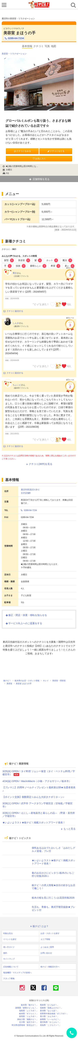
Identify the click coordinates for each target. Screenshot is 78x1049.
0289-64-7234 (14, 38)
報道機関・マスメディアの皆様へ (17, 973)
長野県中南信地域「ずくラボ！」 (54, 1014)
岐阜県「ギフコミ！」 (28, 1014)
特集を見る (8, 933)
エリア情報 (45, 939)
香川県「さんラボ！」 (49, 1016)
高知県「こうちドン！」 (50, 1025)
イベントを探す (10, 939)
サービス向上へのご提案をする (23, 623)
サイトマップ (9, 959)
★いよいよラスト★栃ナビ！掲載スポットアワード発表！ (33, 822)
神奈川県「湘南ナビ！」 (27, 1019)
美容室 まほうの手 (19, 33)
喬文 (15, 273)
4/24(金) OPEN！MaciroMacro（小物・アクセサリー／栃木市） (36, 781)
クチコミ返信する (13, 311)
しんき (16, 323)
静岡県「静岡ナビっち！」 (26, 1008)
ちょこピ (17, 385)
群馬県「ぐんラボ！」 (28, 1016)
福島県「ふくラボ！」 (28, 1011)
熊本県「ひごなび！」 (49, 1005)
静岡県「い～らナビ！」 (50, 1019)
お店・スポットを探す (50, 933)
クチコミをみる (22, 151)
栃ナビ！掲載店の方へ (50, 967)
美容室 (5, 53)
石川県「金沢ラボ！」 (28, 1022)
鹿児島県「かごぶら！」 (50, 1022)
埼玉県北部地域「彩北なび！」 (25, 1025)
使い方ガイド (9, 947)
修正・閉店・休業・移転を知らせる (26, 615)
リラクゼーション (18, 53)
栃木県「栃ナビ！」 (29, 1005)
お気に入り (39, 158)
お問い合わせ (46, 953)
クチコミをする (55, 151)
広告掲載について (10, 967)
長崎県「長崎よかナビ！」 (51, 1008)
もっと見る (68, 828)
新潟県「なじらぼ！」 (49, 1011)
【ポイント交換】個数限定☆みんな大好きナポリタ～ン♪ (33, 797)
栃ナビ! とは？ (39, 926)
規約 (5, 953)
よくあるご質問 (47, 947)
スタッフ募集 (9, 978)
